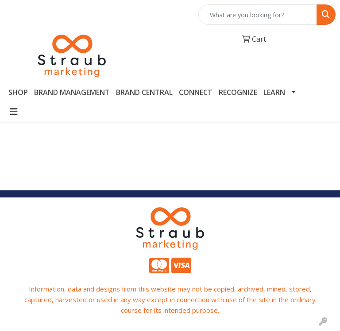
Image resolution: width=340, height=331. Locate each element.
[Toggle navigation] (13, 112)
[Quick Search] (257, 14)
